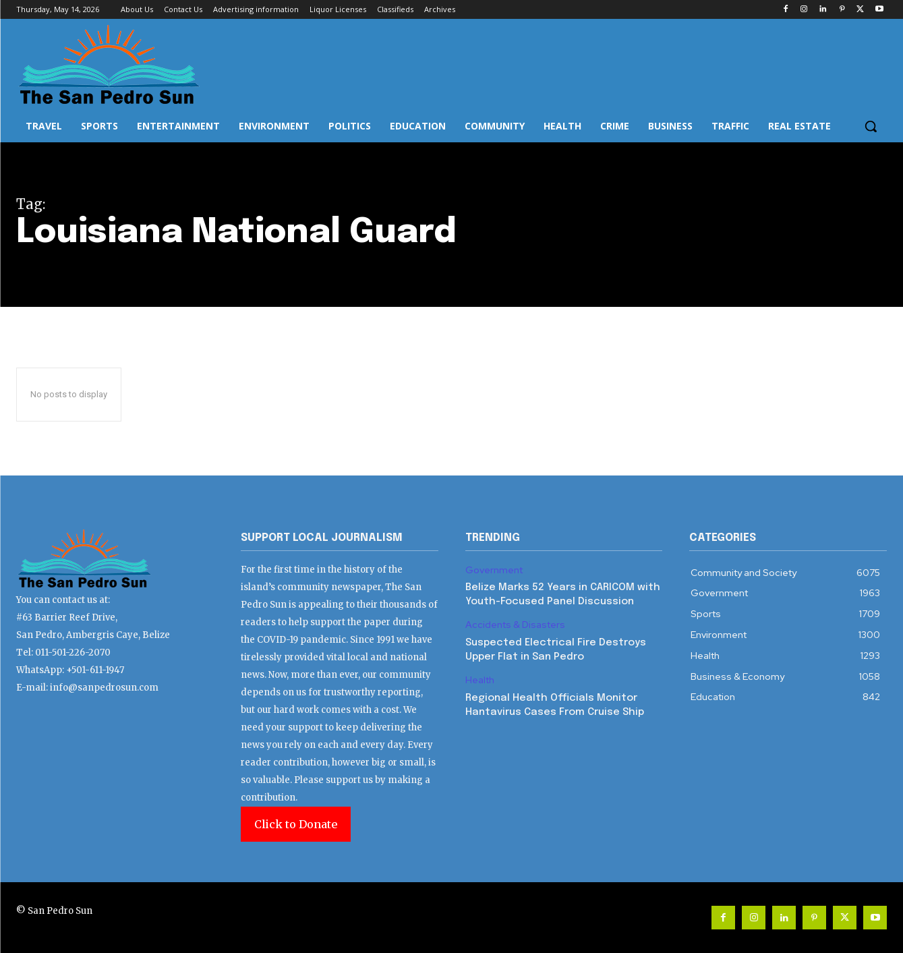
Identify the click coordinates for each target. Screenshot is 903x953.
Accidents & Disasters (515, 625)
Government (494, 570)
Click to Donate (295, 824)
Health (479, 680)
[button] (870, 126)
